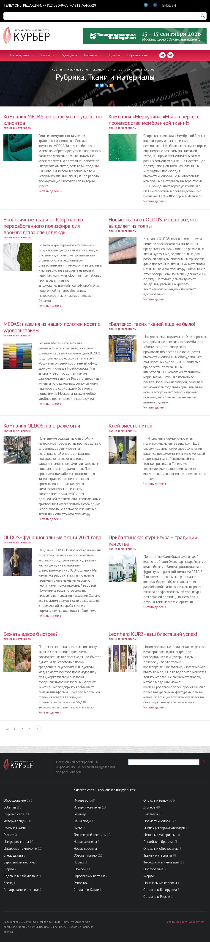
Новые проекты (86, 848)
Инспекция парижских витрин (165, 827)
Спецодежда (13, 855)
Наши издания (21, 55)
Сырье (78, 827)
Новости (47, 55)
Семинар (80, 814)
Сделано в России (156, 896)
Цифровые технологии (20, 848)
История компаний (87, 807)
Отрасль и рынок (156, 800)
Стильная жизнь (15, 827)
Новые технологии (157, 821)
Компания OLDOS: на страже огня (41, 425)
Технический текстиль (90, 834)
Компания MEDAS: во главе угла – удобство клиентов (52, 119)
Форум (8, 869)
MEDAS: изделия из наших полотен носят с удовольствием (51, 327)
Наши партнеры (85, 841)
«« (6, 729)
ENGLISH (169, 5)
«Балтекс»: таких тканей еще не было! (152, 323)
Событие (9, 807)
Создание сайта (177, 921)
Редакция (69, 55)
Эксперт (149, 807)
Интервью (81, 800)
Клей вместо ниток (130, 425)
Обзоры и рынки (86, 855)
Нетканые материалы (159, 834)
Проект (79, 862)
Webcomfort (196, 921)
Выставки (150, 814)
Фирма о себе (13, 814)
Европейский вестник (19, 862)
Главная (57, 69)
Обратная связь (137, 55)
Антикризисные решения (21, 889)
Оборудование (14, 800)
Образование (153, 869)
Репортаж (81, 882)
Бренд (8, 882)
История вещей (14, 821)
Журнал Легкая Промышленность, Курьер (124, 69)
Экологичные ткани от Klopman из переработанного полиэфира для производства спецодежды (43, 226)
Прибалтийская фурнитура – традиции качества (153, 540)
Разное (8, 834)
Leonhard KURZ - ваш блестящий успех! (153, 633)
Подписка (114, 55)
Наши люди (82, 821)
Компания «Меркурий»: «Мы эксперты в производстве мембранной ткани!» (154, 119)
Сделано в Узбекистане (21, 876)
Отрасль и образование (160, 848)
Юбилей (80, 869)
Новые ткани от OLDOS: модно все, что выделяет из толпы (153, 222)
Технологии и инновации (161, 862)
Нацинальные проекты (160, 882)
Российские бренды (157, 841)
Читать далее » (49, 191)
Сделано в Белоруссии (160, 889)
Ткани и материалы (17, 128)
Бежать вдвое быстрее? (30, 633)
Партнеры (92, 55)
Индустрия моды (16, 841)
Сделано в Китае (86, 889)
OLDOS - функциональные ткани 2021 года (52, 537)
